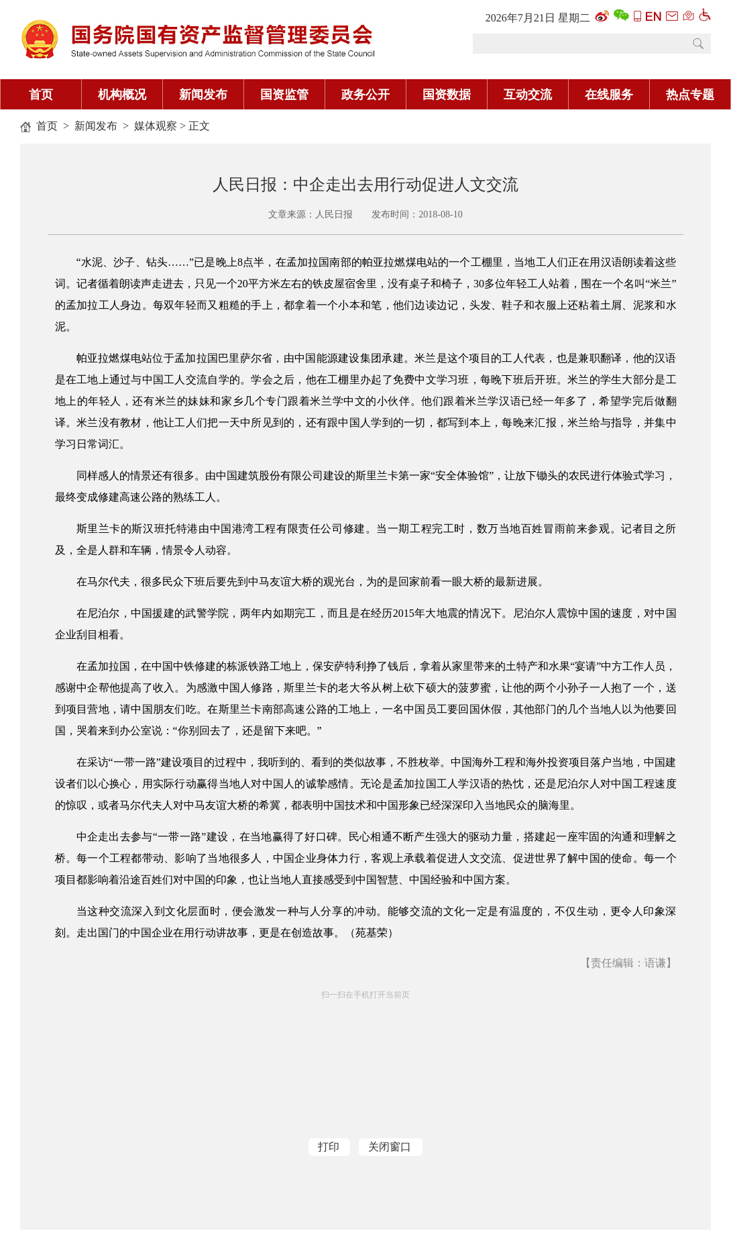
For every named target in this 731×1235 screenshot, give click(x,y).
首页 (41, 94)
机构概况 (122, 94)
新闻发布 (203, 94)
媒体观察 (155, 126)
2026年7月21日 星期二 (538, 17)
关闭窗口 (389, 1146)
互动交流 (528, 94)
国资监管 (284, 94)
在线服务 (609, 94)
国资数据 (447, 94)
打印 (328, 1146)
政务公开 (365, 94)
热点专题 (690, 94)
